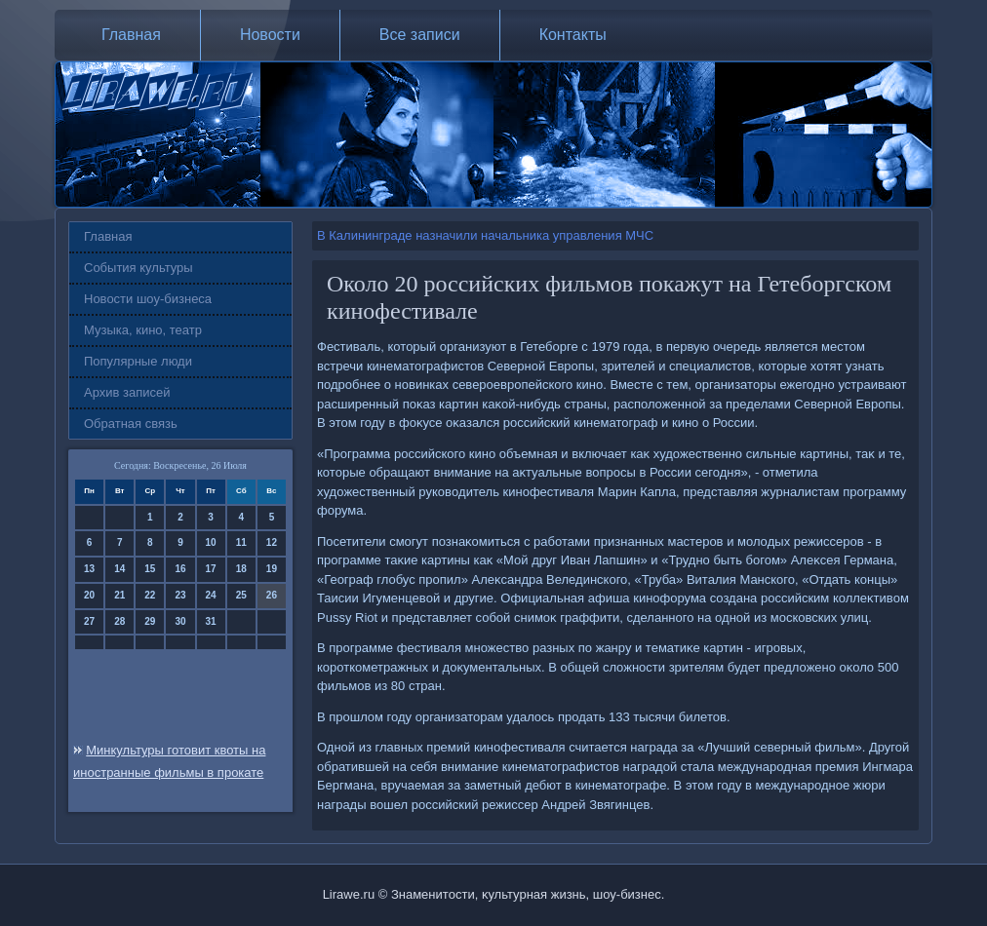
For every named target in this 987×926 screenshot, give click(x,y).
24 (211, 595)
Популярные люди (138, 361)
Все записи (419, 34)
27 (89, 621)
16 (180, 568)
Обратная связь (131, 423)
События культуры (138, 267)
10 (211, 542)
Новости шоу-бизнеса (148, 298)
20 (89, 595)
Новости (270, 34)
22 (149, 595)
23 (180, 595)
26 (271, 595)
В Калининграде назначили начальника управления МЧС (485, 235)
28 (119, 621)
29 (149, 621)
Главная (131, 34)
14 (119, 568)
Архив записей (127, 392)
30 (180, 621)
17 (211, 568)
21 (119, 595)
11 (241, 542)
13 (89, 568)
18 (241, 568)
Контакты (573, 34)
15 (149, 568)
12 (271, 542)
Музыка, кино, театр (143, 330)
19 (271, 568)
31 (211, 621)
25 (241, 595)
